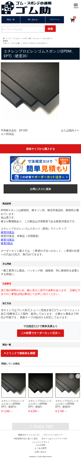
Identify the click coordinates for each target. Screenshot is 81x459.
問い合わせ (33, 19)
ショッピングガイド (40, 442)
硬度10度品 (7, 239)
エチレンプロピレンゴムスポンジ (35, 43)
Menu (74, 3)
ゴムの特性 (40, 445)
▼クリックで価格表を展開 (19, 353)
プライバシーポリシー (53, 435)
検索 (50, 28)
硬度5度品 (7, 243)
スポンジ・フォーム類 (11, 43)
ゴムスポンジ (47, 38)
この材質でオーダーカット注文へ (40, 333)
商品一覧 (11, 19)
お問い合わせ (40, 452)
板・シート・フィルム (11, 38)
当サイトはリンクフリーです (54, 438)
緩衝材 (5, 41)
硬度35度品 (7, 232)
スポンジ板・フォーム (31, 38)
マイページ (55, 19)
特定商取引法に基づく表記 (26, 438)
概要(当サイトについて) (28, 435)
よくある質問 (40, 448)
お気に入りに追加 (40, 189)
